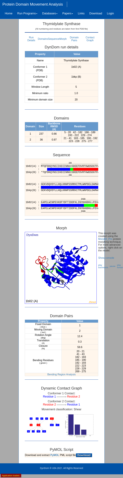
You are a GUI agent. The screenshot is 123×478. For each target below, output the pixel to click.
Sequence (53, 39)
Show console (106, 257)
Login (110, 13)
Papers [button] (67, 13)
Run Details (31, 39)
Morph (63, 39)
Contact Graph (90, 39)
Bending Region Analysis (61, 374)
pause (112, 266)
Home (8, 13)
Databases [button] (50, 13)
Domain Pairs (74, 39)
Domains (43, 39)
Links (81, 13)
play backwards (103, 266)
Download (95, 13)
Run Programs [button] (27, 13)
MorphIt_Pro (105, 239)
